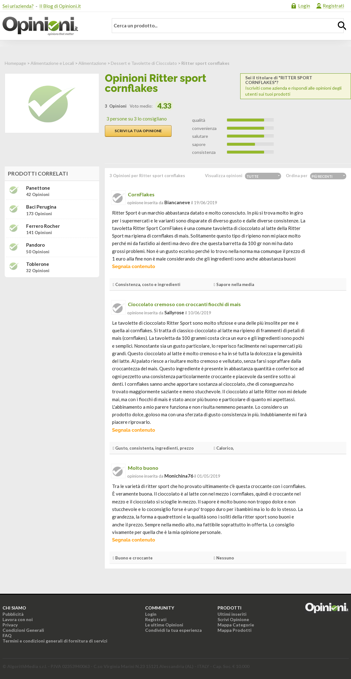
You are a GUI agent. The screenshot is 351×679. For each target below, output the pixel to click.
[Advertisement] (52, 321)
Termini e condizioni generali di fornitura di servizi (55, 640)
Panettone (38, 188)
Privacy (10, 624)
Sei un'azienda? (18, 6)
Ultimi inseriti (232, 614)
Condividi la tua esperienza (173, 630)
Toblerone (37, 264)
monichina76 (178, 476)
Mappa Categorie (236, 624)
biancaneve (177, 202)
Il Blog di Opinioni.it (60, 6)
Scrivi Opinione (233, 619)
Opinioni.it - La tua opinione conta (51, 26)
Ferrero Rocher (43, 226)
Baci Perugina (41, 207)
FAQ (7, 635)
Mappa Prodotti (235, 630)
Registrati (333, 5)
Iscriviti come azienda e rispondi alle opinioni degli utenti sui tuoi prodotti (295, 86)
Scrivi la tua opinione (138, 130)
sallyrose (174, 312)
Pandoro (35, 245)
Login (304, 5)
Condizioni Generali (23, 630)
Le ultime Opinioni (164, 624)
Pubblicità (13, 614)
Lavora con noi (18, 619)
